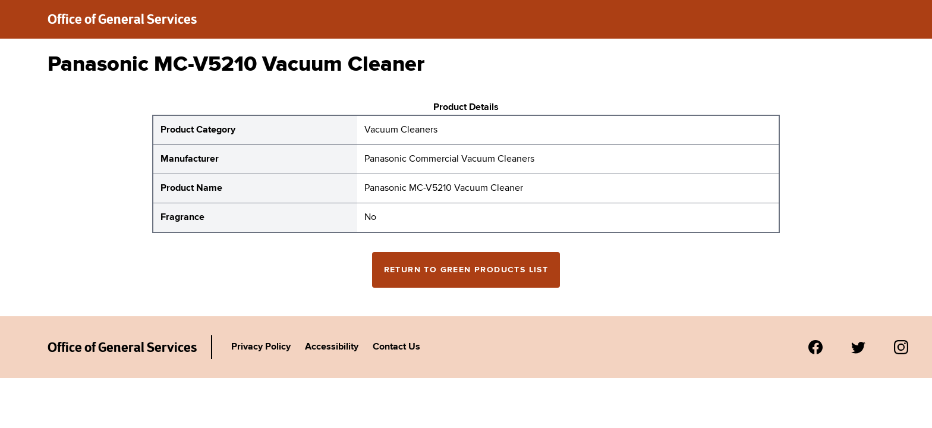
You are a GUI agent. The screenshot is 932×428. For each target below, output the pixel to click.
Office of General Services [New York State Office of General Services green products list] (122, 19)
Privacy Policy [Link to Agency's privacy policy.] (261, 347)
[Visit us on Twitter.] (858, 347)
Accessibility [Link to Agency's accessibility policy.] (331, 347)
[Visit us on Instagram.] (901, 347)
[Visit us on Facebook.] (815, 347)
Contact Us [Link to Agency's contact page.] (396, 347)
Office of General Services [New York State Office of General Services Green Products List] (122, 347)
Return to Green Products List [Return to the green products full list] (466, 270)
